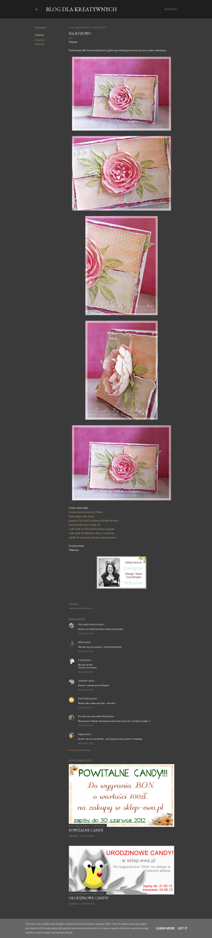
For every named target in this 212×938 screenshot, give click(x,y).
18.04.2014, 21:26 (85, 743)
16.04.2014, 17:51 (85, 651)
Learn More (165, 928)
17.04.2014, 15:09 (85, 725)
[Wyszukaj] (171, 9)
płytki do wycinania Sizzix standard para (92, 537)
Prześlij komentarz (79, 750)
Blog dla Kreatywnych (81, 9)
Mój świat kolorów (87, 624)
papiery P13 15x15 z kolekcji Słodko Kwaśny (93, 520)
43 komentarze (87, 903)
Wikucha (39, 44)
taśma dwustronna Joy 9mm (85, 512)
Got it (182, 928)
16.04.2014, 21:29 (85, 690)
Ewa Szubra (84, 698)
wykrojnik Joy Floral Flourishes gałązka (92, 528)
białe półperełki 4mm (81, 516)
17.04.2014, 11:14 (85, 707)
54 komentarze (87, 836)
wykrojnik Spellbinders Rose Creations (91, 533)
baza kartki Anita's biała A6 (84, 524)
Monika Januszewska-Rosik (92, 716)
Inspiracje (40, 40)
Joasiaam (83, 680)
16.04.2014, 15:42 (85, 633)
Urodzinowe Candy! (89, 898)
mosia (81, 660)
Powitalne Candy (86, 830)
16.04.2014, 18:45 (85, 672)
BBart (81, 642)
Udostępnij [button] (40, 27)
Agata (81, 734)
